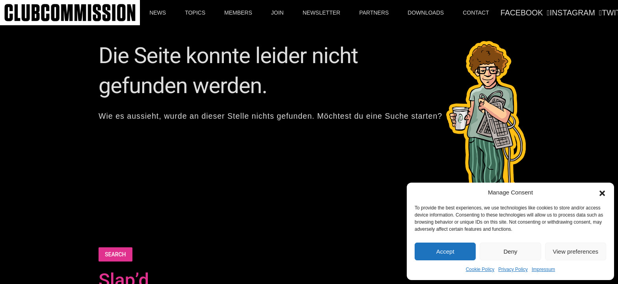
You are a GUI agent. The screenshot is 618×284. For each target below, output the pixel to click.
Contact (476, 12)
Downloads (426, 12)
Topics (195, 12)
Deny (510, 251)
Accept (445, 251)
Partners (374, 12)
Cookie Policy (480, 269)
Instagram (572, 12)
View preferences (576, 251)
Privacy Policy (513, 269)
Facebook (522, 12)
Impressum (543, 269)
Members (238, 12)
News (157, 12)
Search (115, 254)
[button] (602, 192)
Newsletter (322, 12)
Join (277, 12)
